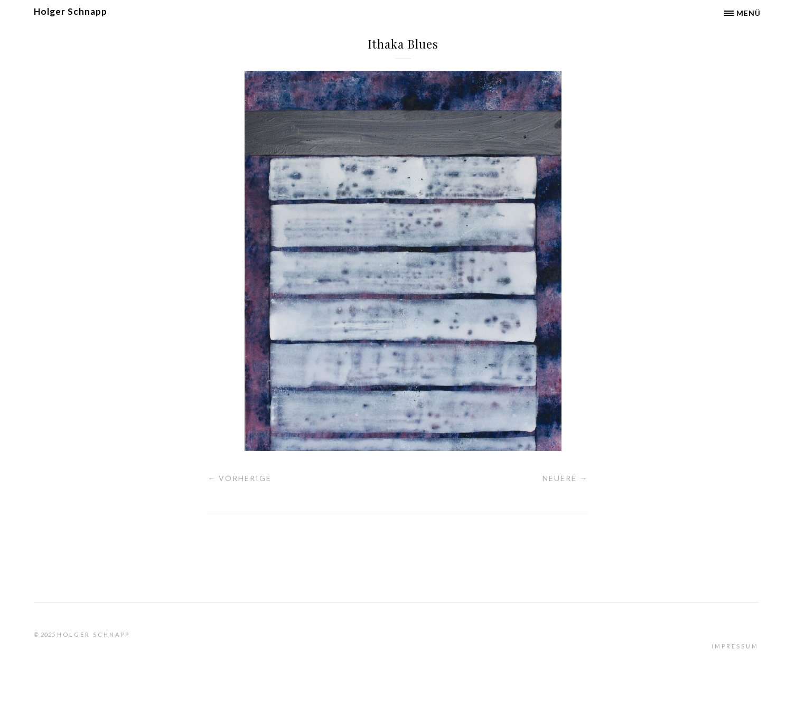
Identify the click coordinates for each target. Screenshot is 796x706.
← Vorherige (239, 478)
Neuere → (565, 478)
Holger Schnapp (70, 11)
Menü (748, 12)
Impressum (734, 646)
